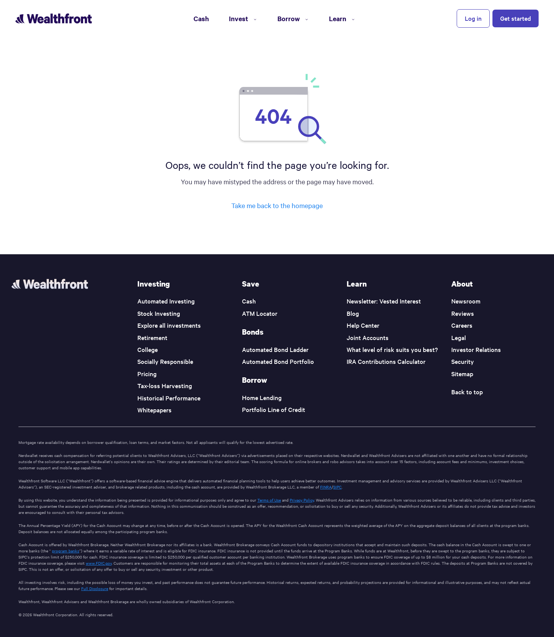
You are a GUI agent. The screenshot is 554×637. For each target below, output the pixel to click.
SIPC (337, 487)
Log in (473, 18)
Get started (515, 18)
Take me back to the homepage (277, 205)
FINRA (326, 487)
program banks (65, 551)
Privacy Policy (302, 500)
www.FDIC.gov (99, 563)
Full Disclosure (94, 588)
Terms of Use (269, 500)
